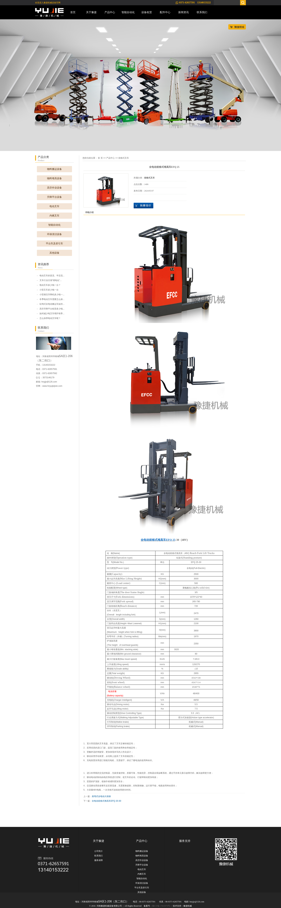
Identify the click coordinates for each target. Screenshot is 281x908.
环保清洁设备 (54, 234)
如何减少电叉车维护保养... (52, 313)
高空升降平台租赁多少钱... (52, 309)
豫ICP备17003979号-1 (162, 906)
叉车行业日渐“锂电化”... (51, 280)
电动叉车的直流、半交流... (52, 275)
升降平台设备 (54, 197)
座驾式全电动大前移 (101, 796)
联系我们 (202, 12)
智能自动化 (128, 12)
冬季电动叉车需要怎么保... (52, 299)
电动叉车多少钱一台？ (50, 285)
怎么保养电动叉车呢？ (50, 318)
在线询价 (143, 205)
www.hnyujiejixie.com (52, 386)
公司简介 (98, 851)
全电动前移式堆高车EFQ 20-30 (106, 801)
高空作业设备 (54, 187)
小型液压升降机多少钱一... (52, 294)
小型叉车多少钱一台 (49, 290)
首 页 (100, 158)
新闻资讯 (183, 12)
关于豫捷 (91, 12)
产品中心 (109, 12)
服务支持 (184, 840)
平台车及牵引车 (54, 243)
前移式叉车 (123, 158)
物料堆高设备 (54, 178)
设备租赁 (146, 12)
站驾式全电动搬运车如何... (52, 304)
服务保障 (98, 860)
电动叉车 (54, 206)
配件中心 (165, 12)
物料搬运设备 (54, 169)
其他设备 (54, 253)
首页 (73, 12)
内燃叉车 (54, 215)
